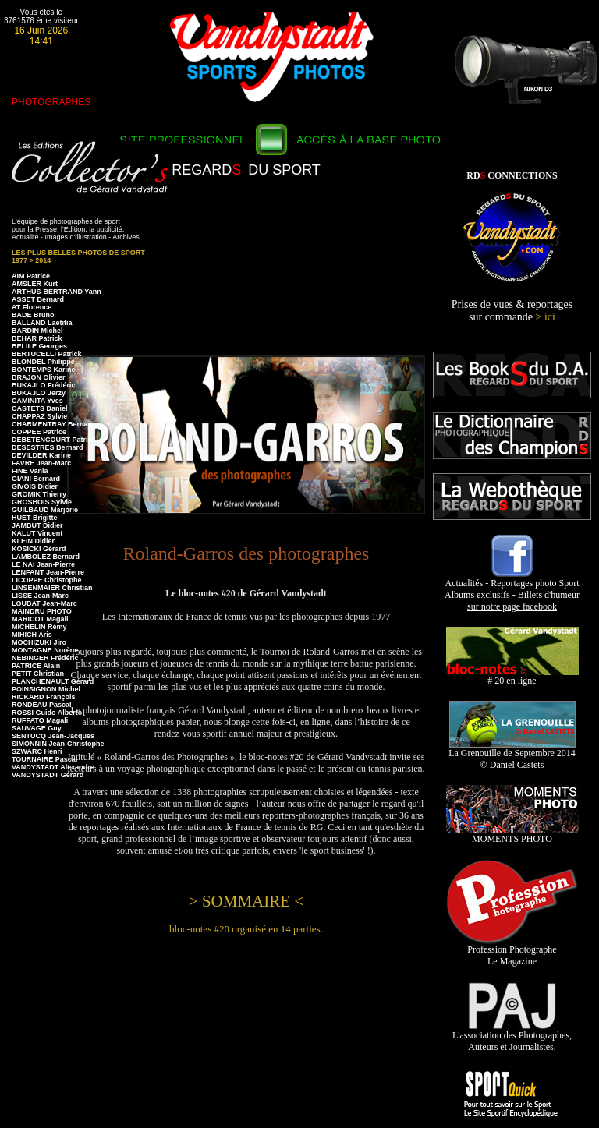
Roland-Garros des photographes (246, 553)
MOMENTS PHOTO (512, 834)
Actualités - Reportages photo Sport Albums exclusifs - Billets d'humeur (512, 590)
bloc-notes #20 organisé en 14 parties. (246, 929)
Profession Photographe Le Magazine (512, 951)
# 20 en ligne (512, 676)
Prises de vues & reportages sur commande (512, 311)
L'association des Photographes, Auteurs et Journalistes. (512, 1036)
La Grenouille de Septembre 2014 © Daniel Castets (512, 754)
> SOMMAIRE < (246, 901)
